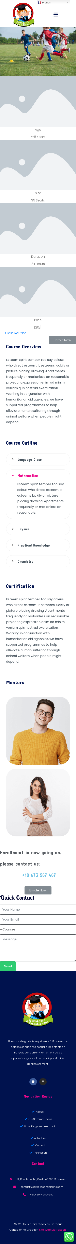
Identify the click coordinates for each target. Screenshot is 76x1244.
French (44, 2)
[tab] (38, 459)
